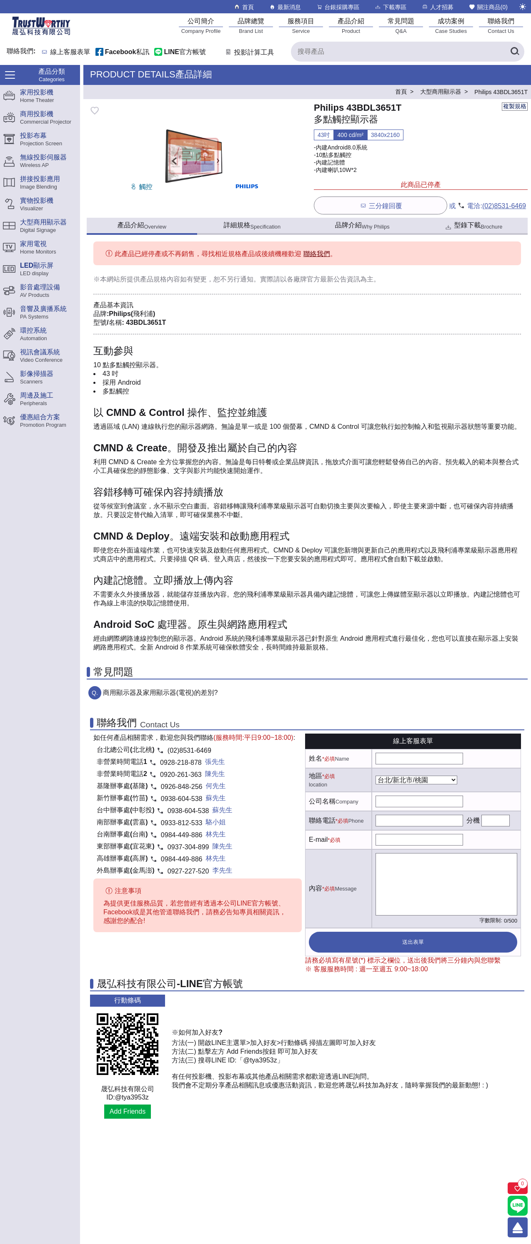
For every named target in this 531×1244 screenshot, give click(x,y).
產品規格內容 (160, 279)
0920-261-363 (181, 774)
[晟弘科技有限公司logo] (41, 34)
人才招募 (437, 6)
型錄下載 (473, 226)
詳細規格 (252, 225)
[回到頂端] (518, 1227)
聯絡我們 (316, 253)
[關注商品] (518, 1188)
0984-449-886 (182, 834)
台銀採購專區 (338, 6)
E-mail (318, 839)
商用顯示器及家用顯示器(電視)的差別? (160, 692)
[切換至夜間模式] (523, 7)
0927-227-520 (188, 871)
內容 (315, 888)
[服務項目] (301, 25)
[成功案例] (451, 25)
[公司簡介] (201, 25)
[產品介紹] (351, 25)
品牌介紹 (362, 225)
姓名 (315, 758)
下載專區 (390, 6)
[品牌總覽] (251, 25)
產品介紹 (142, 225)
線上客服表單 (70, 52)
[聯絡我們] (501, 25)
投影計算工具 (249, 52)
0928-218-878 (181, 762)
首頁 (243, 6)
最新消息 (285, 6)
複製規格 (514, 106)
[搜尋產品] (407, 52)
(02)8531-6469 (504, 205)
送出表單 (413, 942)
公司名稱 (322, 801)
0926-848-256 (182, 786)
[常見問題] (401, 25)
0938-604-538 (182, 798)
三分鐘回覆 (380, 205)
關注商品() (488, 6)
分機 (473, 820)
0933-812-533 (182, 822)
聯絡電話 (322, 820)
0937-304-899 (188, 847)
